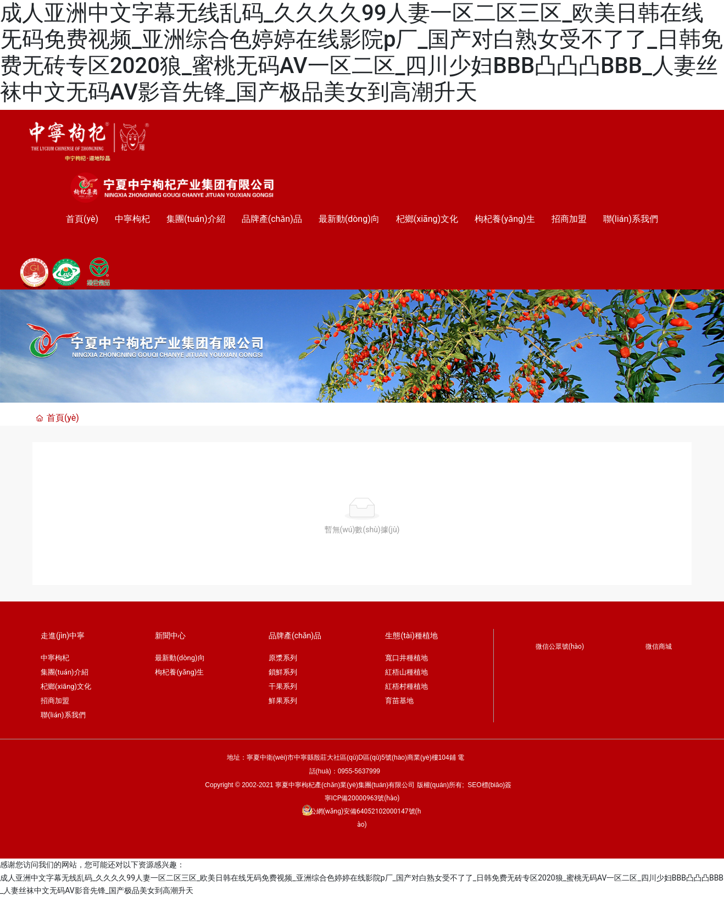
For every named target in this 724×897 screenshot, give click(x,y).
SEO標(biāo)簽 (489, 785)
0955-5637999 (360, 771)
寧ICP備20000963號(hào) (362, 798)
